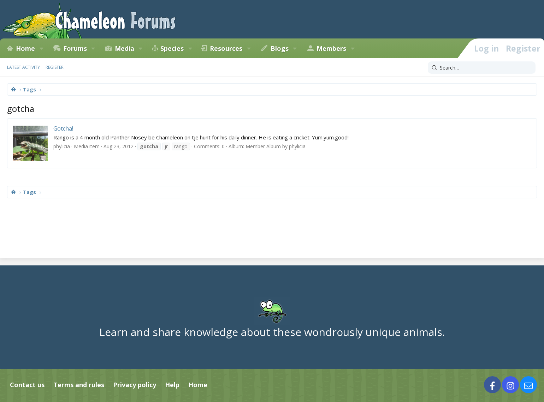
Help (172, 384)
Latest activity (23, 67)
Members (331, 48)
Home (25, 48)
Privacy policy (134, 384)
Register (55, 67)
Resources (226, 48)
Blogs (280, 48)
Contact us (27, 384)
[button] (41, 48)
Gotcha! (63, 128)
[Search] (482, 67)
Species (172, 48)
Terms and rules (78, 384)
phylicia (61, 146)
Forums (75, 48)
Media (124, 48)
